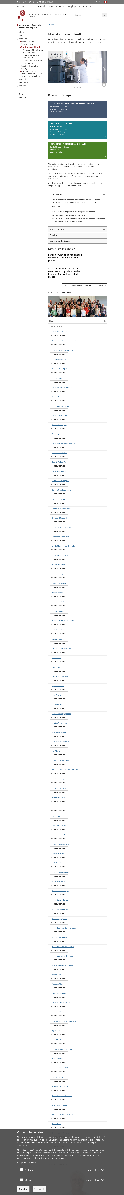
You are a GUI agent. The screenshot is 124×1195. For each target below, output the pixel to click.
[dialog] (62, 1162)
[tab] (77, 194)
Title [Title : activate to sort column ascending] (66, 321)
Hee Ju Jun (53, 583)
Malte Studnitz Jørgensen (55, 744)
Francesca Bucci (53, 541)
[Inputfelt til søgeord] (88, 15)
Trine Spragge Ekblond (55, 920)
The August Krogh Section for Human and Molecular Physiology (31, 73)
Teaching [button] (54, 235)
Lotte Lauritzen (55, 718)
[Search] (104, 15)
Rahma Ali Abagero (53, 833)
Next (104, 69)
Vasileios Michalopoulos (55, 927)
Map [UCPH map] (72, 2)
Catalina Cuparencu (54, 458)
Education (23, 79)
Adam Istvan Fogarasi (54, 332)
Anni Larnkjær (55, 407)
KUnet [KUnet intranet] (94, 2)
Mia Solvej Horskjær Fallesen (53, 800)
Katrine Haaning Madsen (53, 663)
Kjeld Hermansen (54, 678)
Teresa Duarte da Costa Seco (55, 909)
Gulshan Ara (54, 579)
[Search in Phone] (91, 326)
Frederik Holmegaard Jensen (54, 548)
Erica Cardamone (54, 509)
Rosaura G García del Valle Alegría (55, 841)
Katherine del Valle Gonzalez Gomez (55, 654)
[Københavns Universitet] (21, 15)
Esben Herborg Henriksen (55, 515)
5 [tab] (80, 87)
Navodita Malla (55, 812)
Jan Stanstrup (55, 606)
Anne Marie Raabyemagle (55, 376)
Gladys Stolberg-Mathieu (53, 571)
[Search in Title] (73, 326)
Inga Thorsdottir (54, 595)
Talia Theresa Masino (55, 886)
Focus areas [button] (56, 194)
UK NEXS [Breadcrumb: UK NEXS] (51, 25)
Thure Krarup (55, 915)
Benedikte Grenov (53, 438)
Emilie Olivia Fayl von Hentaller (54, 494)
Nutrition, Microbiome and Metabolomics (33, 51)
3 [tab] (77, 87)
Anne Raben (54, 382)
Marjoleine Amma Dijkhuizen (54, 791)
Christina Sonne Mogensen (56, 479)
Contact (22, 85)
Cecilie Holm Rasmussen (54, 465)
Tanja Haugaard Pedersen (53, 894)
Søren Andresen (53, 879)
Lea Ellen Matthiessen (54, 707)
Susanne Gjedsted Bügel (55, 872)
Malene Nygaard (53, 730)
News (21, 94)
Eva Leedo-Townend (54, 522)
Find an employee (83, 2)
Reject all (23, 1189)
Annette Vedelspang (54, 394)
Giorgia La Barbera (53, 564)
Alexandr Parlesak (53, 358)
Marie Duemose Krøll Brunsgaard (55, 766)
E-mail (103, 331)
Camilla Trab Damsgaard (54, 451)
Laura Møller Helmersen (54, 701)
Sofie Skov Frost (56, 853)
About (22, 32)
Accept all (39, 1189)
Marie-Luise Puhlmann (54, 774)
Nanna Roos (54, 807)
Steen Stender (55, 867)
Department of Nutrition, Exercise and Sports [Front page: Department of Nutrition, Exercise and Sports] (31, 26)
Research (23, 38)
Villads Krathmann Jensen (54, 935)
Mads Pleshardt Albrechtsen (55, 723)
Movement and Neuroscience (28, 42)
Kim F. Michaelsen (54, 671)
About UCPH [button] (88, 6)
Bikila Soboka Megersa (55, 445)
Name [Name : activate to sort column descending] (52, 321)
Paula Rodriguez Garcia (53, 825)
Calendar (23, 97)
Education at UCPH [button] (26, 6)
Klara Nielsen (55, 684)
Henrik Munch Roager (55, 589)
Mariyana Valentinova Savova (54, 782)
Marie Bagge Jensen (54, 758)
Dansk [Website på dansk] (101, 2)
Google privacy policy (26, 1162)
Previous (50, 69)
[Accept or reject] (22, 1169)
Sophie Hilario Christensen (55, 861)
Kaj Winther (54, 638)
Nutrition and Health (30, 47)
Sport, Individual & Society (29, 67)
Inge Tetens (54, 601)
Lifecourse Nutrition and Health (32, 56)
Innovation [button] (61, 6)
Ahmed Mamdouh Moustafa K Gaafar (54, 342)
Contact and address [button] (60, 240)
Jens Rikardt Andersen (54, 632)
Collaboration (25, 82)
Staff (21, 35)
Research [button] (41, 6)
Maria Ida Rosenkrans (54, 751)
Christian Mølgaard (53, 472)
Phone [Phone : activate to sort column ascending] (86, 321)
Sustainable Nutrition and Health (32, 61)
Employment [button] (74, 6)
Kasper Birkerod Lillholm (53, 644)
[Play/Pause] (104, 84)
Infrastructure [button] (57, 229)
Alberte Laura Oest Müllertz (55, 351)
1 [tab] (74, 87)
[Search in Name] (55, 326)
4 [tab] (79, 87)
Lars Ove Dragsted (53, 694)
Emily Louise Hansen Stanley (55, 502)
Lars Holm (53, 688)
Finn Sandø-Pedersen (54, 534)
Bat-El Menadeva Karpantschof (55, 416)
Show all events (96, 1026)
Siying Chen (54, 848)
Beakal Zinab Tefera (54, 424)
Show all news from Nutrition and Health (83, 285)
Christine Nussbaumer (54, 486)
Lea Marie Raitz (55, 713)
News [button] (50, 6)
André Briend (55, 370)
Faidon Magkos (55, 528)
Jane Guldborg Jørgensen (55, 611)
